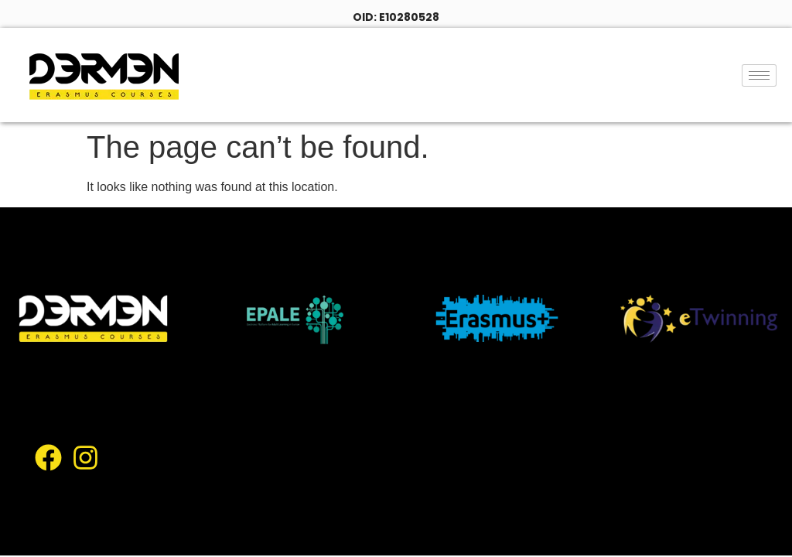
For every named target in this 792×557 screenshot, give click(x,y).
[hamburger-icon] (759, 75)
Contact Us (376, 506)
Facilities (367, 470)
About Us (431, 397)
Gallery (440, 470)
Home (359, 397)
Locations (507, 433)
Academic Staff (535, 470)
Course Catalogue (396, 433)
